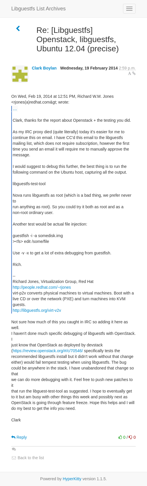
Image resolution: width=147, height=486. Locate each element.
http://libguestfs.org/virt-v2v (37, 310)
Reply (19, 437)
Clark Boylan (44, 68)
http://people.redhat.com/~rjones (42, 287)
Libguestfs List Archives (38, 9)
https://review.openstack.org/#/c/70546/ (48, 350)
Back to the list (27, 457)
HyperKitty (72, 478)
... (15, 108)
